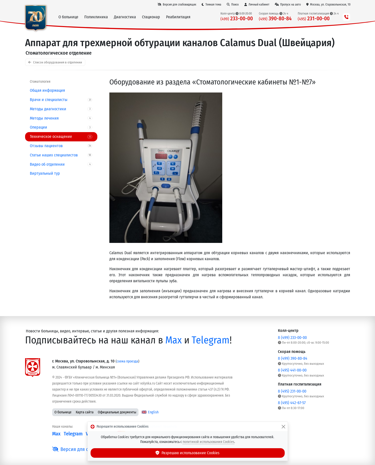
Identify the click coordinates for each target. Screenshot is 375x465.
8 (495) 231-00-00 (292, 391)
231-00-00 (314, 19)
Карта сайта (85, 412)
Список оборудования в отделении (55, 62)
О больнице (62, 412)
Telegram (211, 340)
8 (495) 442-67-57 (292, 402)
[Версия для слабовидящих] (177, 4)
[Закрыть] (283, 426)
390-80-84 (275, 19)
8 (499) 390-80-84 (292, 358)
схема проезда (127, 361)
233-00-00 (236, 19)
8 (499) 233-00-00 (292, 337)
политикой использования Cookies (208, 442)
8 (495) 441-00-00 (292, 370)
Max (173, 340)
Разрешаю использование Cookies (188, 452)
